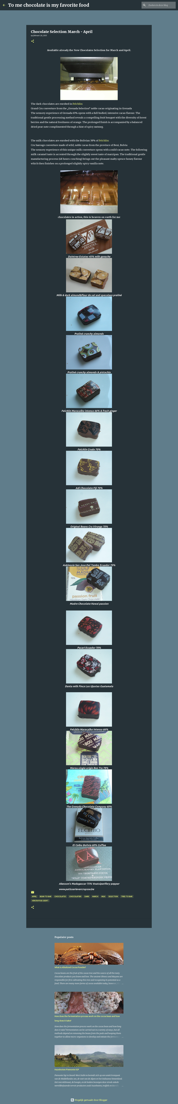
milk (103, 896)
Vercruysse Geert (40, 901)
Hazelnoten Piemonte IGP (67, 1069)
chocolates (60, 896)
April (34, 896)
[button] (32, 41)
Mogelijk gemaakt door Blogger (89, 1100)
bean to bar (45, 896)
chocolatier (75, 896)
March (95, 896)
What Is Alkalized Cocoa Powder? (70, 967)
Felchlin (77, 103)
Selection (113, 896)
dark (87, 896)
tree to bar (126, 896)
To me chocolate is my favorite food (48, 5)
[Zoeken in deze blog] (161, 5)
